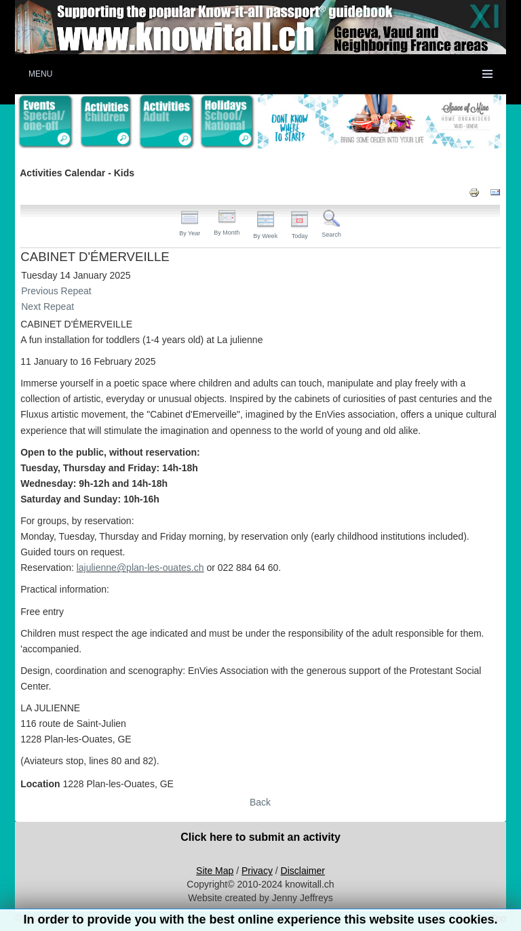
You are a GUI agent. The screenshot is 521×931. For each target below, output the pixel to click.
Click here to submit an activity (260, 837)
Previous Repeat (56, 290)
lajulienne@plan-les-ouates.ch (140, 567)
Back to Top (481, 918)
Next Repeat (47, 306)
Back (260, 802)
